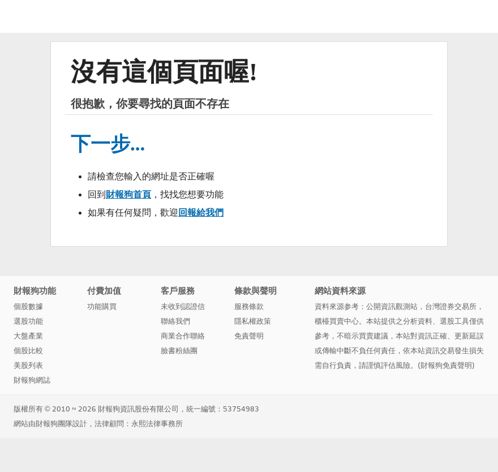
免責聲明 (249, 336)
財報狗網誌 (32, 380)
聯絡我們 (175, 321)
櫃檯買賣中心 (337, 321)
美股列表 (28, 365)
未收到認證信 (183, 306)
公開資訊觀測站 (392, 306)
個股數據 (28, 306)
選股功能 (28, 321)
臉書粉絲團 (179, 350)
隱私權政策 (252, 321)
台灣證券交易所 (450, 306)
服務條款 (249, 306)
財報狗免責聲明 (446, 365)
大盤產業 (28, 336)
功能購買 (102, 306)
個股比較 (28, 350)
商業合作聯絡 (183, 336)
